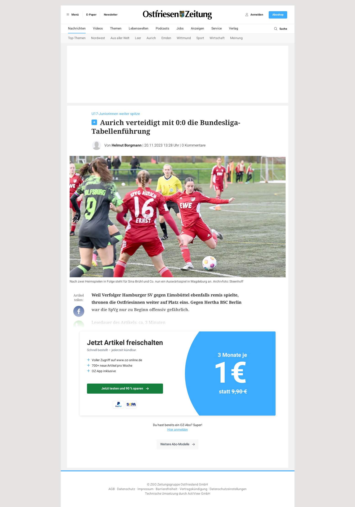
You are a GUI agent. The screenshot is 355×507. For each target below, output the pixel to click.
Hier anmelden (177, 429)
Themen (115, 28)
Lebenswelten (138, 28)
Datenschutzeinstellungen (228, 489)
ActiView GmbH (199, 493)
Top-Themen (77, 38)
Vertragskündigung (193, 489)
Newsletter (110, 14)
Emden (166, 38)
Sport (200, 38)
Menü (72, 14)
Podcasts (162, 28)
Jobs (180, 28)
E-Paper (91, 14)
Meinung (236, 38)
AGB (111, 489)
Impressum (145, 489)
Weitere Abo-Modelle (177, 444)
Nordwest (98, 38)
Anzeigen (197, 28)
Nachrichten (77, 28)
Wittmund (184, 38)
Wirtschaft (217, 38)
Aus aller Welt (119, 38)
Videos (98, 28)
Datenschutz (126, 489)
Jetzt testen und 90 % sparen (125, 388)
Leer (138, 38)
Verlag (233, 28)
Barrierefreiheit (166, 489)
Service (216, 28)
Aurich (151, 38)
